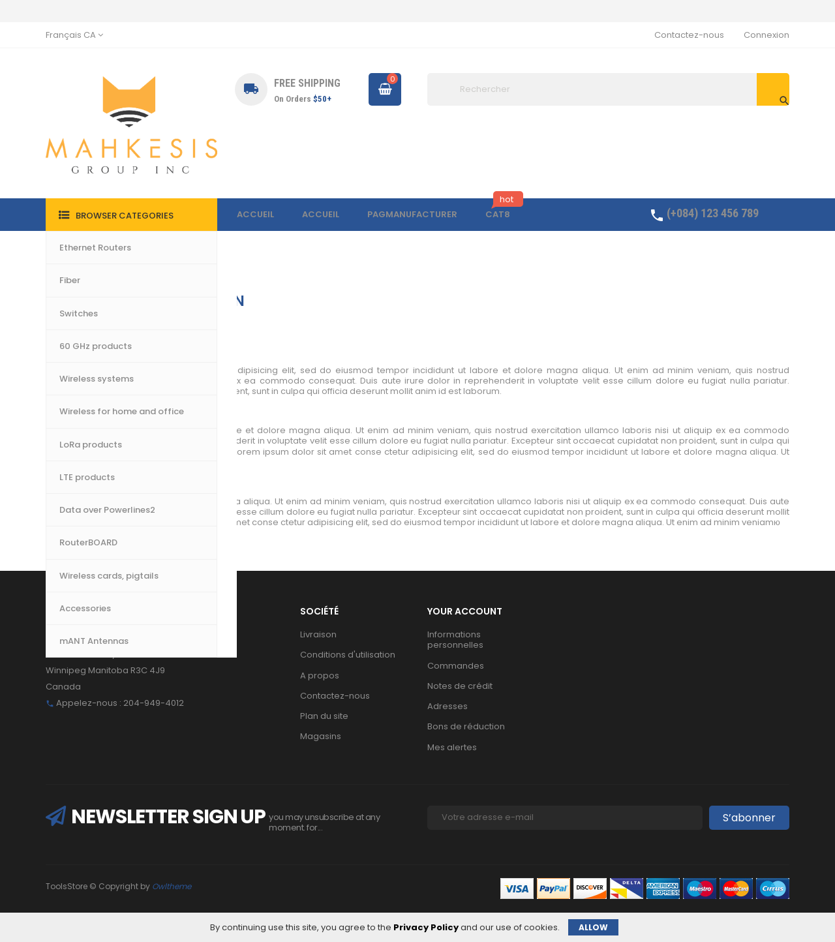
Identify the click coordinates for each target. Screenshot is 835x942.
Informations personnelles (455, 639)
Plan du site (324, 716)
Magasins (320, 736)
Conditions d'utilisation (347, 654)
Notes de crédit (460, 686)
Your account (464, 611)
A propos (319, 675)
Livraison (318, 634)
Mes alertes (452, 747)
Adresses (447, 706)
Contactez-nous (689, 35)
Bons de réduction (466, 726)
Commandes (455, 666)
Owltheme (171, 886)
